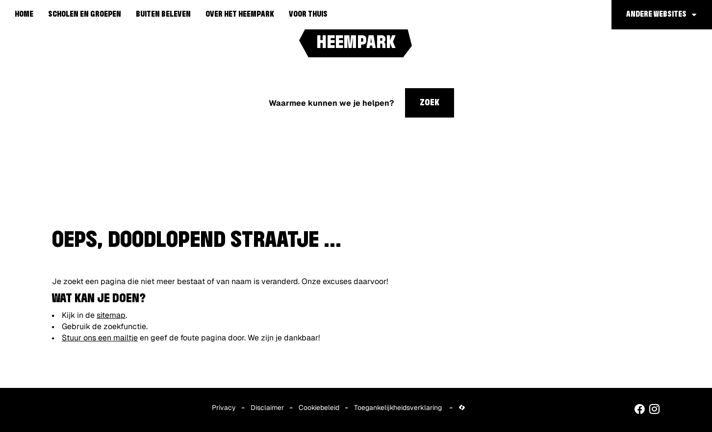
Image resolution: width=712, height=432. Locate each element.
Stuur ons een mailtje (100, 338)
